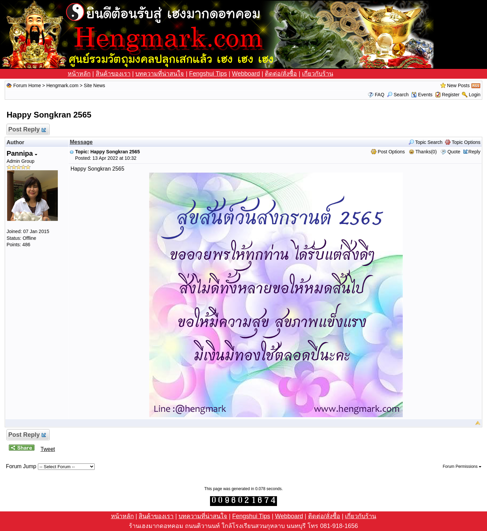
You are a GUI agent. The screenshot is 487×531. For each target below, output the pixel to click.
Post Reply (26, 129)
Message (81, 142)
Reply (474, 151)
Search (398, 94)
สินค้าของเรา (113, 73)
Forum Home (27, 85)
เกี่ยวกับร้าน (317, 73)
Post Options (388, 151)
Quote (453, 151)
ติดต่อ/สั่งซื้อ (281, 73)
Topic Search (426, 142)
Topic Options (462, 142)
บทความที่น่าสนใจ (159, 73)
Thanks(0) (423, 151)
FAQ (379, 94)
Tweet (48, 449)
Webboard (246, 73)
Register (451, 94)
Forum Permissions (462, 466)
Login (474, 94)
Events (422, 94)
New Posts (458, 85)
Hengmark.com (62, 85)
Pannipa (21, 153)
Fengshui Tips (208, 73)
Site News (94, 85)
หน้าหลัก (79, 73)
